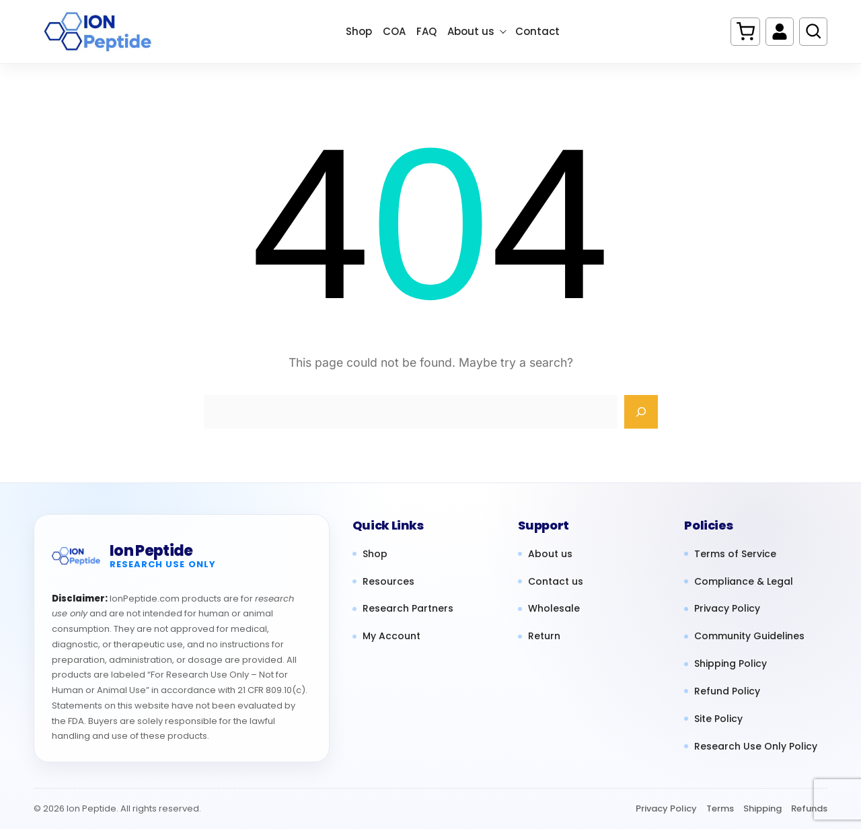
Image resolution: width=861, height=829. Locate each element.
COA (394, 31)
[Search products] (813, 31)
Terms (720, 808)
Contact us (555, 581)
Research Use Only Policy (755, 746)
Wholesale (554, 608)
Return (544, 636)
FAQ (426, 31)
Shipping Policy (730, 663)
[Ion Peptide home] (76, 556)
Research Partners (408, 608)
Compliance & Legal (743, 581)
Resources (388, 581)
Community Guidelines (749, 636)
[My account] (779, 31)
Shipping (762, 808)
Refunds (809, 808)
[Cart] (745, 31)
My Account (391, 636)
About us (477, 31)
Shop (359, 31)
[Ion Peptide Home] (104, 31)
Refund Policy (727, 691)
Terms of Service (735, 554)
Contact (537, 31)
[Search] (641, 412)
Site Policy (718, 719)
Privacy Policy (727, 608)
